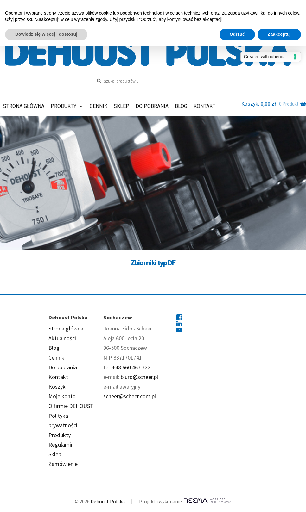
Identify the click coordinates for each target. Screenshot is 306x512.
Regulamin (61, 444)
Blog (181, 106)
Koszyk (57, 386)
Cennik (98, 106)
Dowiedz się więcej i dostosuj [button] (46, 34)
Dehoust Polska (108, 501)
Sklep (121, 106)
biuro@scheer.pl (139, 376)
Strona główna (23, 106)
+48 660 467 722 (131, 367)
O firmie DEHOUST (70, 406)
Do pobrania (152, 106)
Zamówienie (63, 463)
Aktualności (62, 338)
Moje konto (62, 396)
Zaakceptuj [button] (279, 34)
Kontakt (204, 106)
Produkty (67, 106)
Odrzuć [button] (237, 34)
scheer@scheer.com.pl (129, 396)
